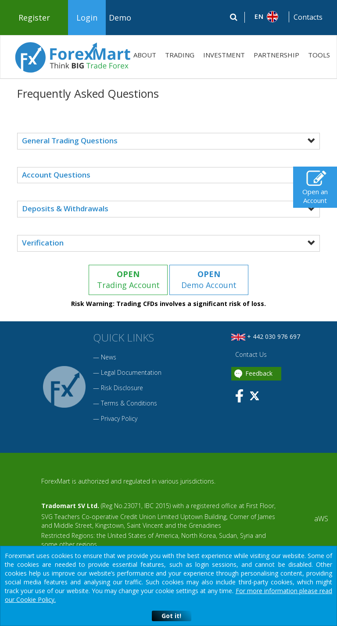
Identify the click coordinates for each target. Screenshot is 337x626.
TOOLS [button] (319, 54)
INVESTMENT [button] (224, 54)
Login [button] (86, 17)
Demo (120, 17)
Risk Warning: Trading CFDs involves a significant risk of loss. (168, 303)
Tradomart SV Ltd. (70, 506)
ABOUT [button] (144, 54)
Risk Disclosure (122, 388)
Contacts (308, 17)
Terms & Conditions (129, 403)
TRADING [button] (179, 54)
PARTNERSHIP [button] (276, 54)
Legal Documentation (131, 372)
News (108, 357)
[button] (267, 16)
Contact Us (250, 354)
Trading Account (128, 280)
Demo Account (209, 280)
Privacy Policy (119, 418)
